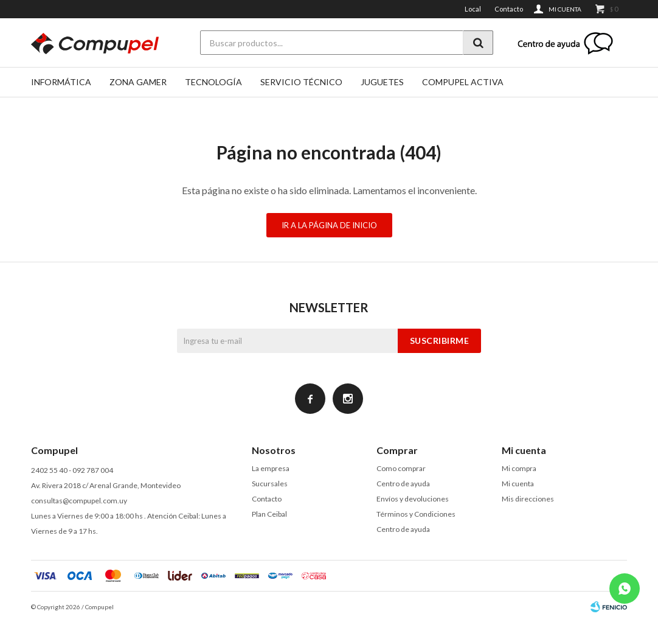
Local (473, 9)
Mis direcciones (528, 498)
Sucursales (270, 483)
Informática (61, 82)
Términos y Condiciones (415, 514)
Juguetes (382, 82)
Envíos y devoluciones (412, 498)
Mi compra (519, 468)
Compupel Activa (463, 82)
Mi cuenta (518, 483)
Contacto (508, 9)
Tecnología (213, 82)
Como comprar (401, 468)
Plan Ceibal (269, 514)
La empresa (270, 468)
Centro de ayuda (403, 483)
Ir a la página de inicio (329, 225)
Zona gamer (138, 82)
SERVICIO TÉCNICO (301, 82)
